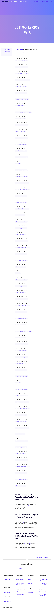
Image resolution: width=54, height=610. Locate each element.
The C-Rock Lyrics (30, 580)
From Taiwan (30, 593)
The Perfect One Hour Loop (8, 579)
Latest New (38, 1)
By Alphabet (42, 1)
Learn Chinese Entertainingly (43, 579)
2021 (28, 37)
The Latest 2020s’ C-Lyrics (20, 578)
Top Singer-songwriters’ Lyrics (44, 591)
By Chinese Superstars (8, 600)
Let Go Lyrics (20, 49)
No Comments (33, 37)
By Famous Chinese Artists (8, 598)
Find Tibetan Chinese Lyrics (43, 582)
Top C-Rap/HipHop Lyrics (32, 582)
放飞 (24, 52)
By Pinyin (46, 1)
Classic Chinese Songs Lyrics (9, 591)
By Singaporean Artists (19, 591)
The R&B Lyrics (30, 583)
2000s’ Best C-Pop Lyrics (20, 580)
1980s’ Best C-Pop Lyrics (20, 583)
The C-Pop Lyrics (30, 578)
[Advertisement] (27, 9)
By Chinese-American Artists (20, 594)
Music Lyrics (27, 21)
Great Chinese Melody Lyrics (8, 592)
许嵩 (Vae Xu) (23, 37)
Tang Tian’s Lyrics (42, 595)
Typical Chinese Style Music (43, 584)
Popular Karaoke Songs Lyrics (9, 582)
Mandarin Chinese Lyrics (43, 578)
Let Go (23, 506)
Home (34, 1)
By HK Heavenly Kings (7, 601)
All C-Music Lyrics (7, 578)
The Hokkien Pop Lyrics (43, 583)
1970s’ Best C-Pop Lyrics (20, 584)
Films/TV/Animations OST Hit (9, 580)
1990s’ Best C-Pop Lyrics (20, 582)
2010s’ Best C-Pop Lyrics (20, 579)
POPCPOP (7, 607)
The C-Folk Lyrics (30, 579)
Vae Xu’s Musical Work (42, 594)
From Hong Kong (30, 592)
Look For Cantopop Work (43, 580)
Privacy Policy (12, 607)
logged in (20, 568)
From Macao (30, 595)
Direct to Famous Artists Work (9, 593)
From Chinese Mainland (31, 591)
